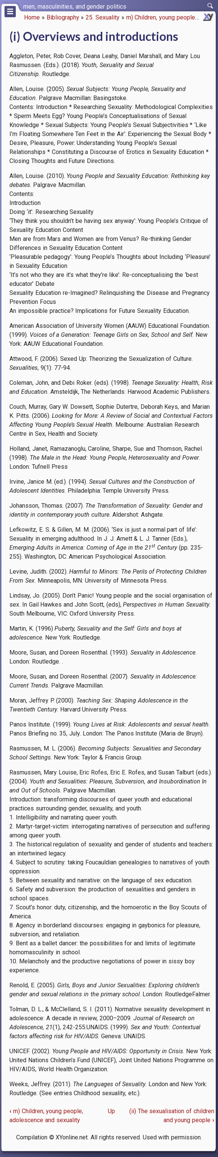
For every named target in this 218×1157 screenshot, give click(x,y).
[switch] (210, 6)
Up (111, 1111)
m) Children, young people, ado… (169, 17)
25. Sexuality (103, 17)
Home (32, 17)
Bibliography (63, 17)
